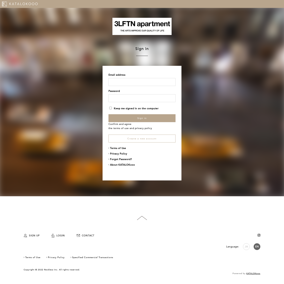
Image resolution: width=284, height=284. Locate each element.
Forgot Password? (121, 159)
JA (246, 246)
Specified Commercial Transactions (92, 257)
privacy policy (143, 128)
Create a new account (142, 138)
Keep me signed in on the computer (134, 108)
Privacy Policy (118, 153)
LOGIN (58, 235)
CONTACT (85, 235)
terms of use (121, 128)
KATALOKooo (253, 273)
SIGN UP (32, 235)
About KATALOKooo (122, 164)
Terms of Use (118, 148)
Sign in (142, 118)
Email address (116, 75)
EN (257, 246)
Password (114, 91)
